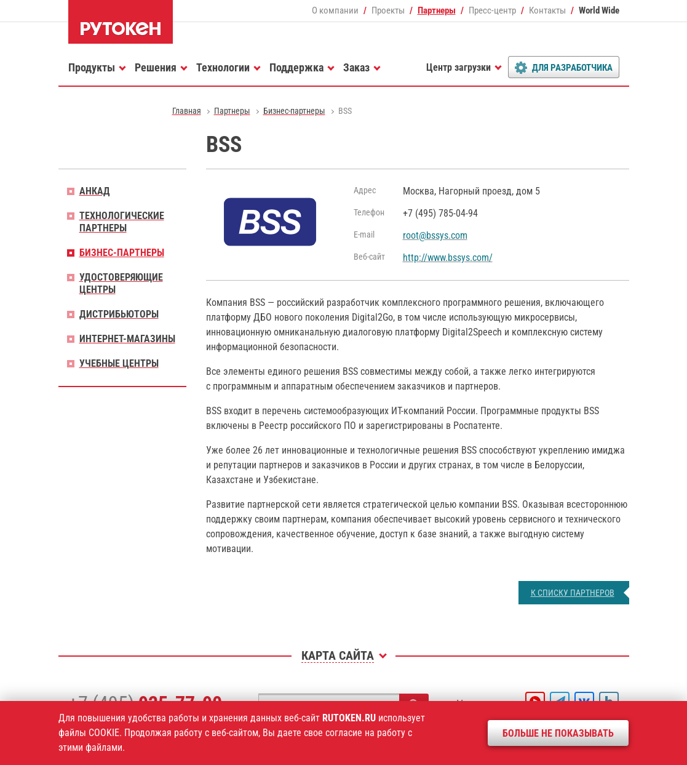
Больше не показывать (558, 733)
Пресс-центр (492, 10)
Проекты (388, 10)
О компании (335, 10)
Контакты (547, 10)
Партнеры (437, 10)
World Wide (599, 10)
